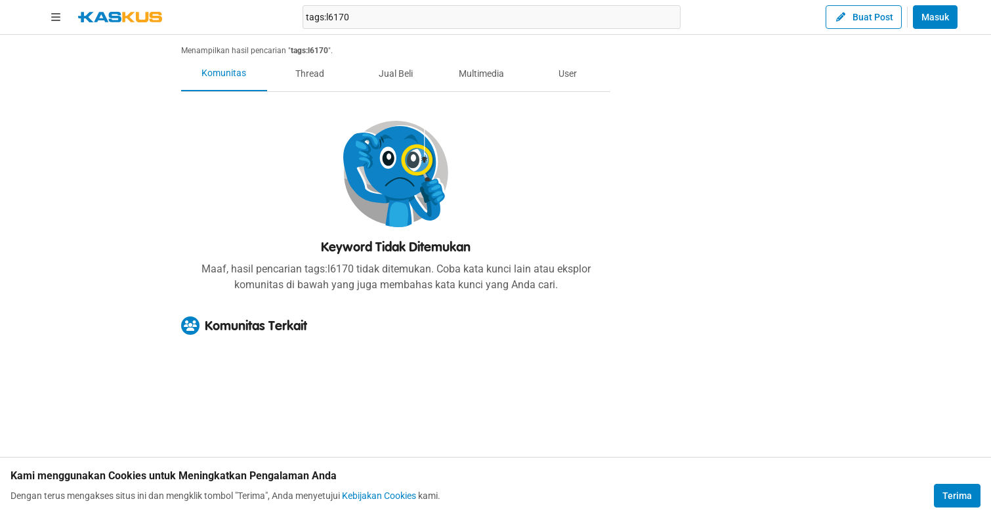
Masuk (935, 17)
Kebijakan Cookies (379, 495)
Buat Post (863, 17)
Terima (957, 495)
